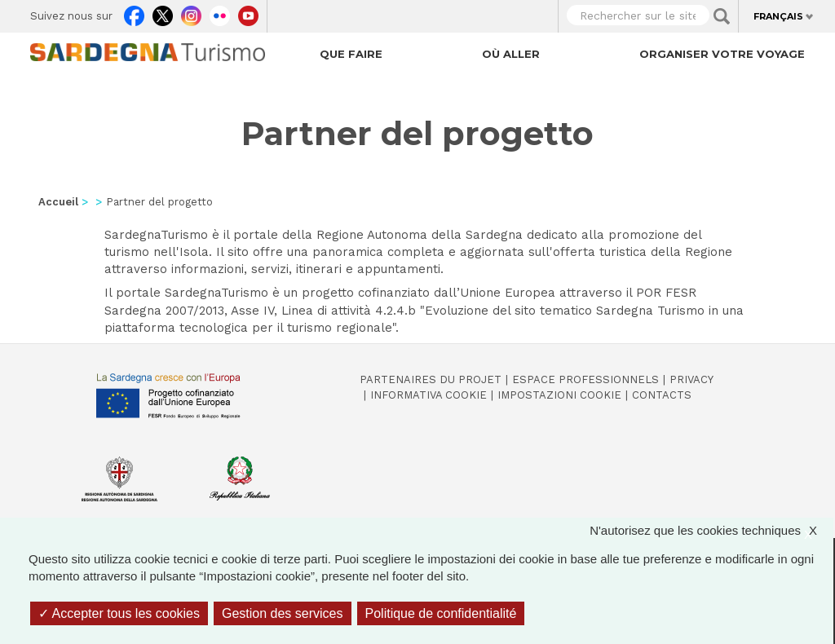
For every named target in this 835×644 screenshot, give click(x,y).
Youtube (248, 12)
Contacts (661, 395)
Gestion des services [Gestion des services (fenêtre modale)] (282, 613)
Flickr (220, 12)
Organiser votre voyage (722, 53)
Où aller (511, 53)
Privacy (691, 379)
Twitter (162, 12)
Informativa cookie (428, 395)
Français (778, 16)
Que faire (351, 53)
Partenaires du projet (430, 379)
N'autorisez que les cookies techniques (711, 530)
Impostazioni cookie (559, 395)
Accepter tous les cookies (119, 613)
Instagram (191, 12)
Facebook (134, 12)
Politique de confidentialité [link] (441, 613)
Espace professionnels (585, 379)
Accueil (58, 202)
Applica (722, 16)
